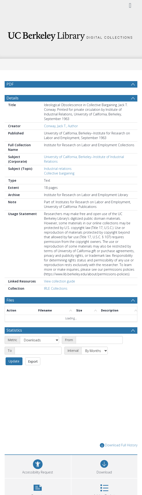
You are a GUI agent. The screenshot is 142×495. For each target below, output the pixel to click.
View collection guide (59, 281)
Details (12, 98)
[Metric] (39, 340)
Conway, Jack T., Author (61, 126)
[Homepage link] (71, 35)
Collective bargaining (59, 173)
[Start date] (99, 340)
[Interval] (94, 351)
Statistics (14, 330)
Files (10, 300)
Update (14, 361)
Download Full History (118, 445)
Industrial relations (58, 168)
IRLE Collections (55, 288)
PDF (9, 84)
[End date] (38, 351)
